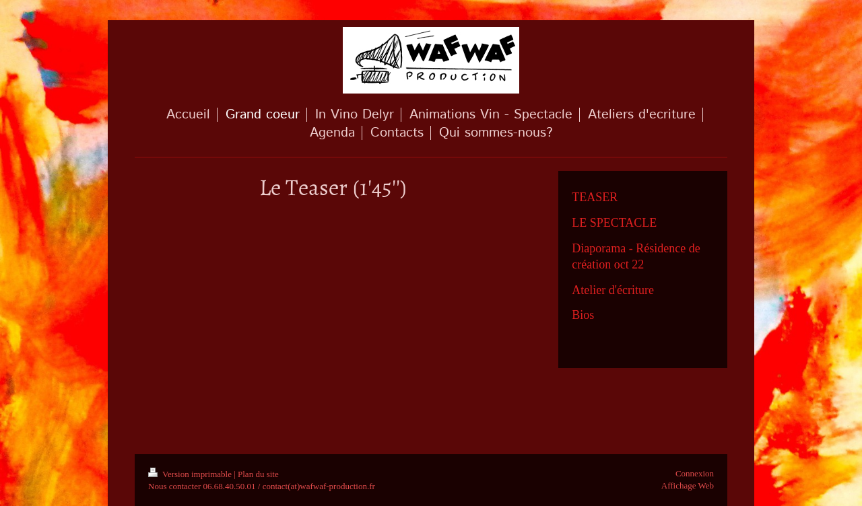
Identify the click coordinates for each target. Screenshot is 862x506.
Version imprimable (191, 474)
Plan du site (258, 474)
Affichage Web (687, 485)
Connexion (694, 473)
